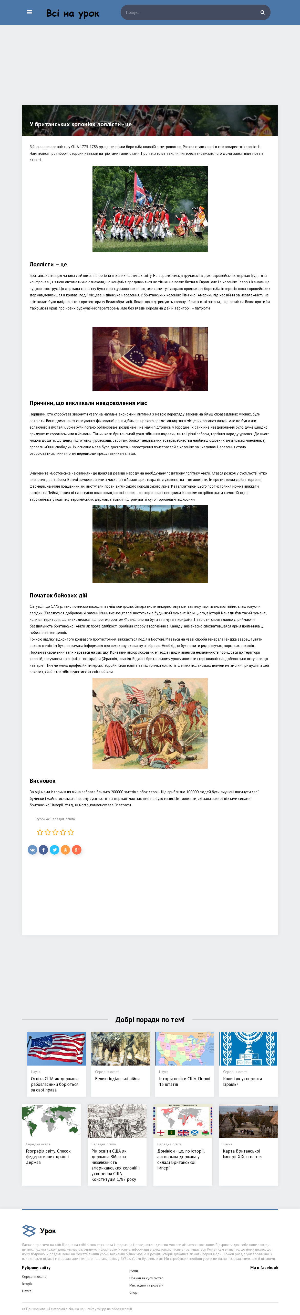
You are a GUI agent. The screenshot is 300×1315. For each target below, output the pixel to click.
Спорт (134, 1292)
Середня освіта (62, 819)
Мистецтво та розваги (146, 1285)
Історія (27, 1283)
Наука (26, 1291)
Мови (133, 1271)
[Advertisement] (150, 69)
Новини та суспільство (146, 1278)
